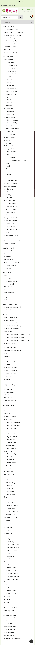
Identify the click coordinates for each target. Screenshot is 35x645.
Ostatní (8, 376)
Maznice (8, 166)
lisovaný (10, 488)
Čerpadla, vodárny (10, 618)
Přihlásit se (19, 2)
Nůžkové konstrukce (13, 536)
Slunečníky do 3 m (10, 317)
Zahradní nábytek (9, 405)
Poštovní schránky (10, 370)
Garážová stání (9, 392)
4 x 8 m (7, 599)
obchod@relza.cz (9, 5)
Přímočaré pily (12, 103)
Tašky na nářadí (9, 244)
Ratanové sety (11, 480)
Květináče (7, 356)
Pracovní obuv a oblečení (13, 241)
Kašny (5, 297)
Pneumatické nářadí (11, 235)
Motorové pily (9, 632)
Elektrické (10, 85)
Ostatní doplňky (11, 41)
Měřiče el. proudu (12, 120)
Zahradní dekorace (9, 347)
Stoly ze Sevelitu (11, 437)
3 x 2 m (6, 530)
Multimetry (9, 126)
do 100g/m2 (10, 195)
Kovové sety (10, 477)
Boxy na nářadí (11, 203)
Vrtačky (8, 83)
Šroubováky (10, 62)
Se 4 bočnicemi (12, 579)
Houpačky (7, 408)
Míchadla (9, 106)
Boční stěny (10, 542)
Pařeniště (7, 310)
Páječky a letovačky (13, 229)
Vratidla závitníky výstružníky (16, 160)
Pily (7, 97)
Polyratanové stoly (12, 448)
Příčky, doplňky (11, 265)
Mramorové (8, 257)
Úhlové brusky (12, 74)
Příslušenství (11, 71)
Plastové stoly (10, 434)
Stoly (6, 431)
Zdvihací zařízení (10, 186)
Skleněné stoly (11, 442)
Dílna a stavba (8, 57)
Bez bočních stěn (13, 576)
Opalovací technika (13, 91)
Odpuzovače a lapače (12, 638)
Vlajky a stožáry (9, 385)
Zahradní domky (8, 389)
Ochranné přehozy (10, 417)
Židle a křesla (10, 457)
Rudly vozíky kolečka (11, 218)
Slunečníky (6, 314)
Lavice (6, 411)
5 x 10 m (7, 602)
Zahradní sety (9, 474)
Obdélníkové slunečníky (12, 326)
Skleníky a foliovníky (10, 304)
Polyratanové (10, 362)
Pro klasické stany (13, 547)
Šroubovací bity (11, 180)
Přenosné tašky (11, 556)
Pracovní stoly (11, 212)
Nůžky (8, 163)
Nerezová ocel (11, 373)
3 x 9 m (6, 582)
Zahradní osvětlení (10, 382)
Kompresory (8, 108)
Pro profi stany (12, 550)
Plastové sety (10, 494)
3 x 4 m (7, 562)
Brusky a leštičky (11, 68)
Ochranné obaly (10, 343)
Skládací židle (10, 509)
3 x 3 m (6, 565)
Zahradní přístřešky (11, 608)
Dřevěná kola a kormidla (12, 350)
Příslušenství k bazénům (12, 35)
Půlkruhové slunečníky (12, 329)
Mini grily (9, 278)
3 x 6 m (6, 588)
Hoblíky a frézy (11, 94)
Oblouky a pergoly (10, 368)
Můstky (6, 353)
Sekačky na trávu (10, 627)
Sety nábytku (10, 460)
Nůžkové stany (11, 570)
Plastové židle (10, 503)
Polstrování (8, 419)
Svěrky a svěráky (11, 172)
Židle (6, 497)
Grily (5, 275)
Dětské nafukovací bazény (13, 32)
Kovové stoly (10, 440)
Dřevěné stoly (10, 445)
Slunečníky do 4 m (10, 320)
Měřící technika (9, 117)
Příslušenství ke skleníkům (13, 307)
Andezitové (8, 251)
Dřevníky (7, 395)
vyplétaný (10, 491)
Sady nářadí (10, 149)
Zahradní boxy (9, 471)
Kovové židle (10, 500)
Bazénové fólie (11, 44)
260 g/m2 (9, 192)
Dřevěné (7, 254)
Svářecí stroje (10, 226)
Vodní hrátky (8, 49)
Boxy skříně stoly (10, 200)
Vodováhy (9, 131)
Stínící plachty (9, 611)
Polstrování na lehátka (13, 425)
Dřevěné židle (10, 514)
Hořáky (8, 232)
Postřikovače (8, 641)
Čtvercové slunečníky (12, 323)
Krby (5, 290)
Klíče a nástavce (11, 152)
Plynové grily (10, 284)
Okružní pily (11, 100)
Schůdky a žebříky (10, 183)
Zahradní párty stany (10, 527)
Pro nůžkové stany (13, 545)
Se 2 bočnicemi (12, 573)
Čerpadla (9, 621)
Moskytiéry (9, 539)
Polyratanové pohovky (13, 454)
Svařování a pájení (10, 221)
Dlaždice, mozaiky (9, 248)
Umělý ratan (8, 451)
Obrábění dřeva (9, 137)
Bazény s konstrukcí (11, 52)
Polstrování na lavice (13, 428)
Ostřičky (7, 140)
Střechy (8, 553)
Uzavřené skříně (11, 206)
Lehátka (7, 414)
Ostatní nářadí (11, 157)
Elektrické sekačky (12, 629)
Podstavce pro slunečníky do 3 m (17, 337)
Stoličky (8, 523)
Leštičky (10, 77)
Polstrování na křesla (13, 422)
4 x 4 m (7, 596)
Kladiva (8, 175)
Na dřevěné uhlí (11, 281)
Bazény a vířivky (8, 26)
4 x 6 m (7, 605)
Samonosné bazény (11, 29)
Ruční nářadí (8, 146)
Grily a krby (7, 272)
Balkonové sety (11, 463)
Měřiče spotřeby (11, 123)
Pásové (9, 80)
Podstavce (8, 332)
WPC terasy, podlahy (11, 262)
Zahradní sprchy (10, 47)
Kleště (8, 154)
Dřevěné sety (10, 483)
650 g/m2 (9, 198)
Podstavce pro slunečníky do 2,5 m (18, 334)
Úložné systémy (11, 215)
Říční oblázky (9, 259)
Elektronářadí (9, 60)
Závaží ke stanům (12, 559)
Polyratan (9, 486)
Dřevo (8, 359)
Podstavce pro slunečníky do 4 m (17, 340)
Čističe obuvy (9, 635)
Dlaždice (9, 268)
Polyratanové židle (12, 506)
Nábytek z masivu (10, 517)
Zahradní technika (9, 615)
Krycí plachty (10, 38)
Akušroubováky (12, 65)
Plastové (9, 365)
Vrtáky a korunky (11, 169)
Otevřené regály (11, 209)
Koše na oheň (9, 293)
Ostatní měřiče (11, 134)
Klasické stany (11, 568)
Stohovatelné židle (12, 511)
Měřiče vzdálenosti (12, 129)
